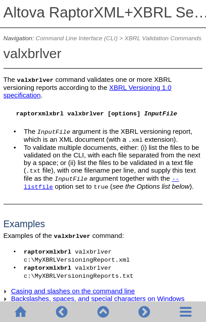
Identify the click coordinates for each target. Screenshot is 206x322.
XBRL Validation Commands (163, 38)
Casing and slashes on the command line (73, 291)
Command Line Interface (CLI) (77, 38)
